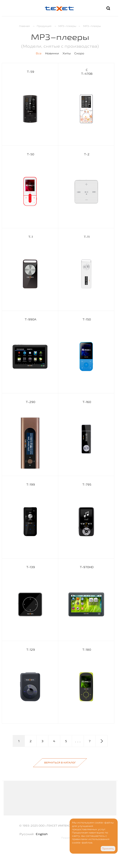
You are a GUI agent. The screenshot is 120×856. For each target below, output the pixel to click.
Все (38, 53)
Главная (24, 26)
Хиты (67, 53)
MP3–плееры (67, 26)
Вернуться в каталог (60, 762)
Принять (108, 848)
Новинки (52, 53)
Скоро (79, 53)
